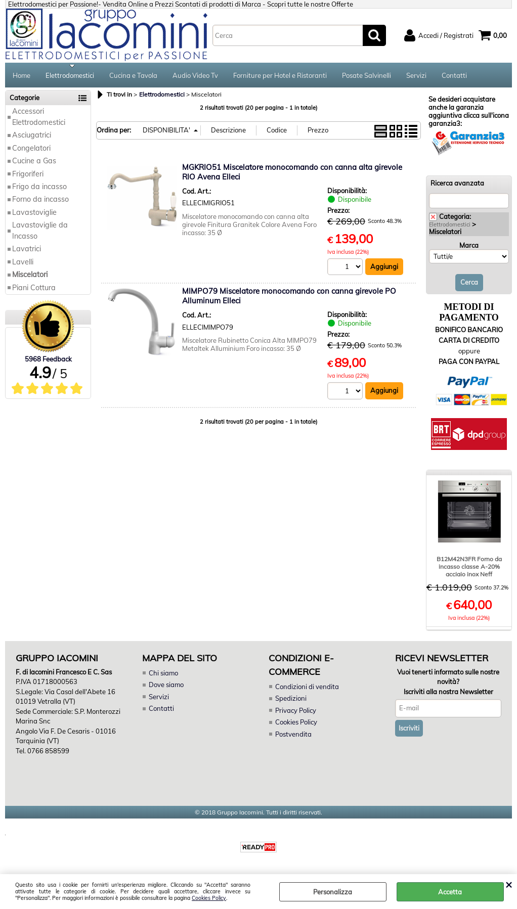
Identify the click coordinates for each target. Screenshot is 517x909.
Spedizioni (291, 700)
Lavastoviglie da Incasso (40, 232)
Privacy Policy (295, 711)
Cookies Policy (209, 898)
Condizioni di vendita (307, 688)
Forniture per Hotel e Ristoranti (280, 76)
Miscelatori (30, 275)
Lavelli (22, 262)
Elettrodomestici (70, 76)
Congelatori (31, 149)
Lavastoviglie (34, 213)
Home (21, 76)
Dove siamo (166, 686)
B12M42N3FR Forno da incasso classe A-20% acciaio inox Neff (469, 568)
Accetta (450, 892)
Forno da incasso (40, 200)
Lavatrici (26, 250)
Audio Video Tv (195, 76)
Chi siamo (163, 674)
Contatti (454, 76)
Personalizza (332, 892)
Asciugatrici (31, 136)
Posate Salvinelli (366, 76)
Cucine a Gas (34, 161)
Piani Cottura (34, 288)
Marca (469, 246)
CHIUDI (508, 884)
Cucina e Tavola (133, 76)
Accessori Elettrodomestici (38, 118)
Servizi (416, 76)
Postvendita (293, 735)
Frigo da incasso (39, 187)
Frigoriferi (28, 174)
